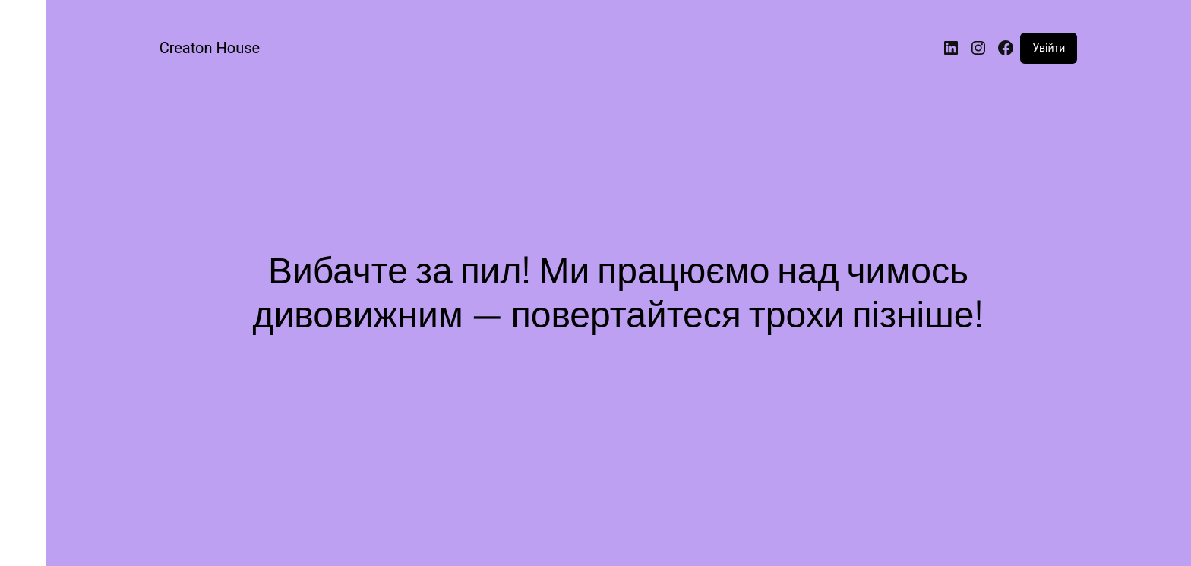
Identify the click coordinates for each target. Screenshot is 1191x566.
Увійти (1048, 48)
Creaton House (210, 48)
